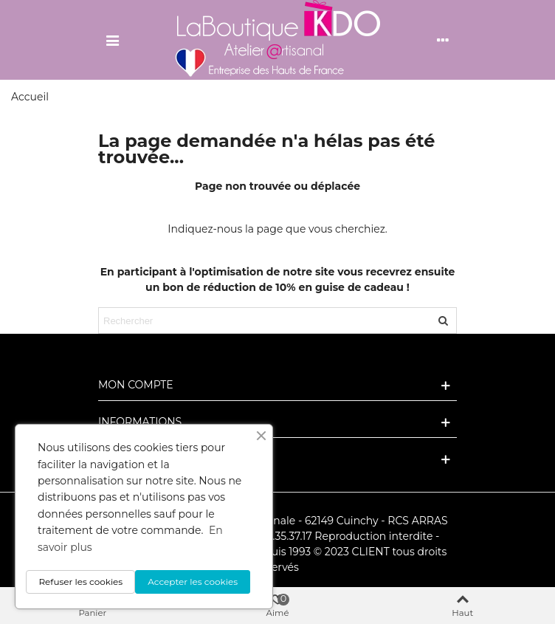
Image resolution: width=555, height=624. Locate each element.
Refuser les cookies (80, 581)
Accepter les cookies (193, 581)
